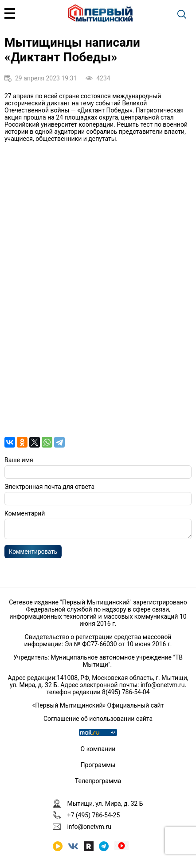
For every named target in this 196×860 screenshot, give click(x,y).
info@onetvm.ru (163, 684)
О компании (98, 748)
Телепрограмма (98, 780)
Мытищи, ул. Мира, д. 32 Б (105, 803)
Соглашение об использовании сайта (98, 718)
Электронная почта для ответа (49, 486)
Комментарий (24, 513)
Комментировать (33, 554)
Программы (98, 764)
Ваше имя (18, 460)
